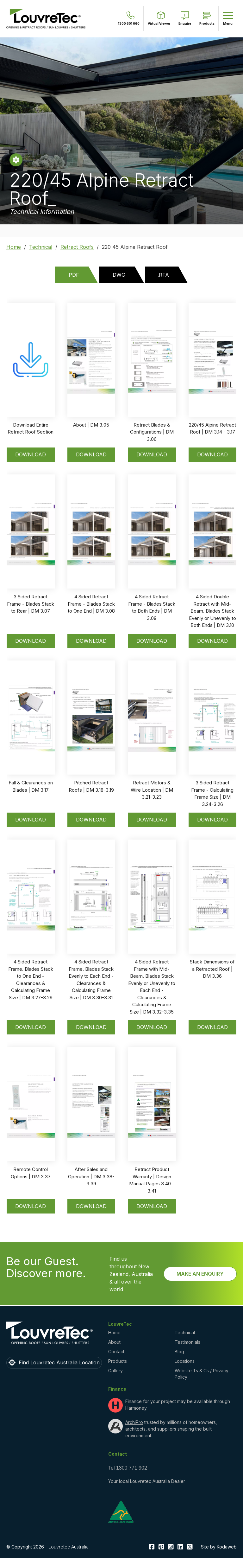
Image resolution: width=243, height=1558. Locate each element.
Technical (40, 247)
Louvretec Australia (68, 1546)
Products (117, 1361)
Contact (116, 1351)
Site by (219, 1546)
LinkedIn (180, 1547)
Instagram (171, 1547)
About (114, 1342)
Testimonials (187, 1342)
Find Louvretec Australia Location (59, 1362)
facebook (152, 1547)
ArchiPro (134, 1422)
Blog (179, 1351)
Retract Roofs (77, 247)
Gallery (115, 1370)
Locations (185, 1361)
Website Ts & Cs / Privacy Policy (201, 1374)
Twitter (190, 1547)
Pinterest (161, 1547)
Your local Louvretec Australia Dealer (146, 1481)
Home (13, 247)
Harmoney (135, 1408)
